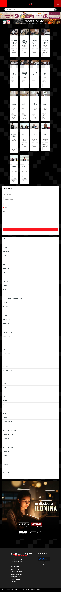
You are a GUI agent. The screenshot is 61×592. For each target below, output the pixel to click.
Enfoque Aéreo (6, 319)
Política (4, 387)
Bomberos (5, 260)
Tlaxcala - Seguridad (8, 447)
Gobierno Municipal (7, 345)
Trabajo (5, 455)
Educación (5, 307)
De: (3, 216)
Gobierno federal (7, 341)
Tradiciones (6, 460)
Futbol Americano (7, 332)
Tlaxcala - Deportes (8, 421)
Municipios (5, 362)
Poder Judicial (6, 379)
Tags (5, 207)
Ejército (5, 311)
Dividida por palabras (8, 199)
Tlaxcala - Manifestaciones (9, 430)
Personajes (5, 375)
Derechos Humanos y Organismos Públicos (13, 298)
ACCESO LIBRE (6, 243)
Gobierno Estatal (7, 336)
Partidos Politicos (7, 370)
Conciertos (5, 277)
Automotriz (6, 247)
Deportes (5, 294)
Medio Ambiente (6, 358)
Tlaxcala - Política (7, 438)
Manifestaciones (7, 353)
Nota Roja (5, 366)
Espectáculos (6, 324)
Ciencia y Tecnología (7, 268)
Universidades (6, 472)
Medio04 (28, 589)
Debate (4, 290)
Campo (4, 264)
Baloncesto (6, 251)
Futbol (4, 328)
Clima (4, 273)
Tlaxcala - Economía (8, 426)
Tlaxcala (5, 417)
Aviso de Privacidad (17, 589)
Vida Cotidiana (6, 477)
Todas (4, 238)
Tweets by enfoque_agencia (43, 558)
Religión (5, 392)
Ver (13, 50)
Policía (4, 383)
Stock (4, 413)
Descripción (6, 205)
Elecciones (5, 315)
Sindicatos (5, 404)
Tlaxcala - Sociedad (7, 451)
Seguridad (5, 400)
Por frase (6, 198)
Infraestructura (7, 349)
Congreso (5, 281)
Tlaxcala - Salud (7, 443)
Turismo (5, 468)
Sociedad (5, 409)
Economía (5, 302)
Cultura (5, 285)
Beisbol (4, 256)
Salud (4, 396)
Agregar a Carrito (14, 54)
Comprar (14, 52)
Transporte (6, 464)
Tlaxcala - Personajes (8, 434)
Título (5, 204)
